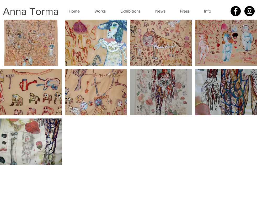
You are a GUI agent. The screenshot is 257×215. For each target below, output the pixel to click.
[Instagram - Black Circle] (249, 11)
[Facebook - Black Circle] (236, 11)
